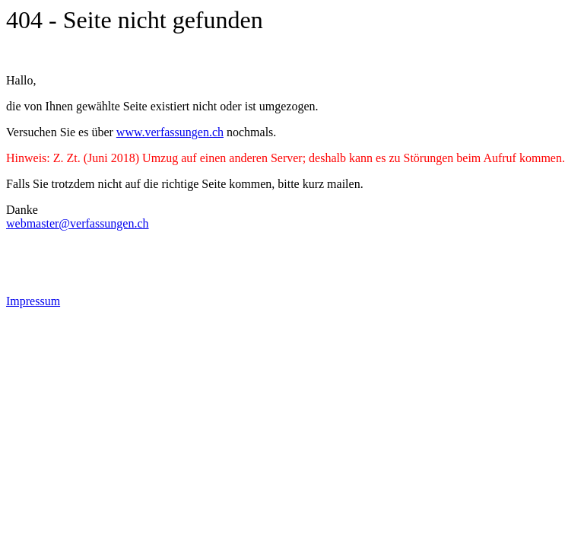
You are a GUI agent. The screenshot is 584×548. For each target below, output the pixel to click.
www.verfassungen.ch (170, 132)
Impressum (33, 301)
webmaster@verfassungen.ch (77, 223)
